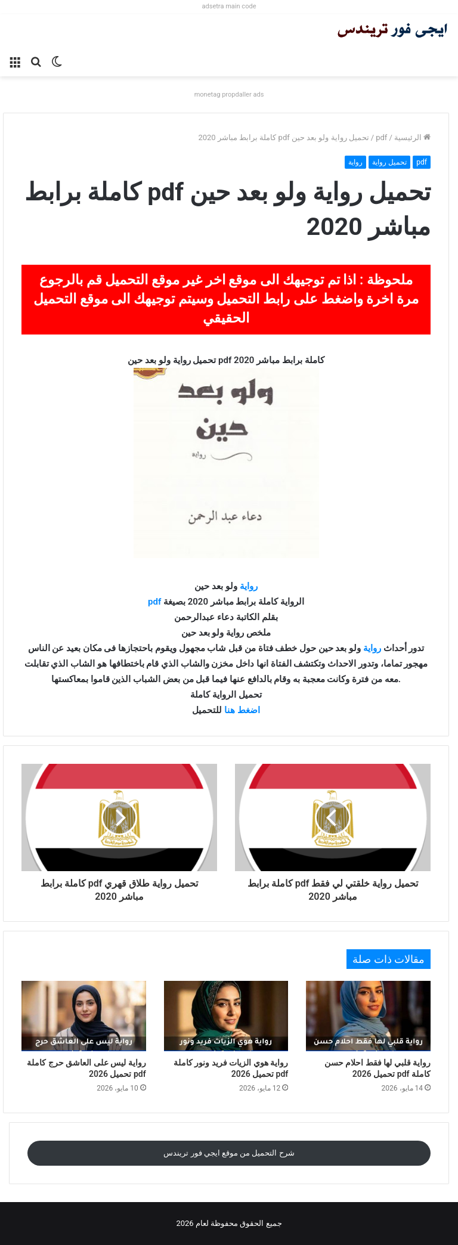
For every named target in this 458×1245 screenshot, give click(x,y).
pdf (381, 137)
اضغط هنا (242, 710)
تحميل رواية (389, 162)
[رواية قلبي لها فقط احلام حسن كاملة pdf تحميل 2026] (368, 1016)
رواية (355, 162)
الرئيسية (412, 137)
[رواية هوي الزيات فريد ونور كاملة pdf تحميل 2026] (226, 1016)
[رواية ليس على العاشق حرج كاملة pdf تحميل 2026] (83, 1016)
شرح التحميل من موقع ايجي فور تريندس (228, 1152)
